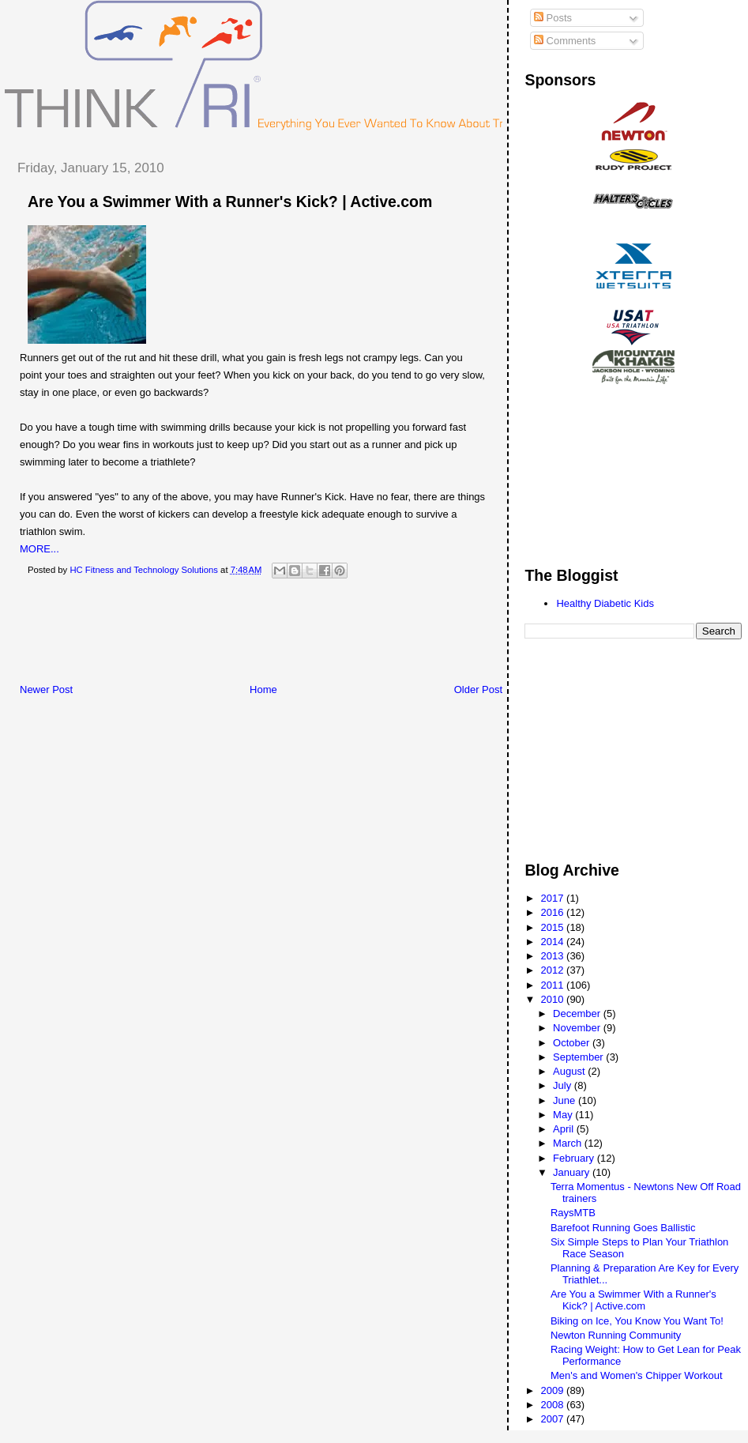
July (563, 1085)
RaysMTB (573, 1213)
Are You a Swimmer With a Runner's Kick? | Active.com (230, 201)
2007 (554, 1419)
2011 (554, 985)
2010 (554, 999)
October (572, 1043)
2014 (554, 942)
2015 (554, 927)
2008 (554, 1405)
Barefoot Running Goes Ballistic (623, 1228)
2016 (554, 912)
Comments (565, 41)
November (578, 1028)
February (575, 1158)
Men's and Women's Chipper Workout (637, 1375)
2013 (554, 956)
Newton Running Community (616, 1335)
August (570, 1071)
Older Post (478, 689)
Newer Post (46, 689)
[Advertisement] (291, 635)
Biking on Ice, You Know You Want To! (637, 1321)
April (565, 1129)
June (565, 1100)
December (578, 1013)
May (564, 1115)
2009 (554, 1390)
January (572, 1172)
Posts (553, 18)
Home (263, 689)
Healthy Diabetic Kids (605, 603)
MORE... (39, 549)
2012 (554, 970)
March (568, 1143)
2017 (554, 898)
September (579, 1057)
